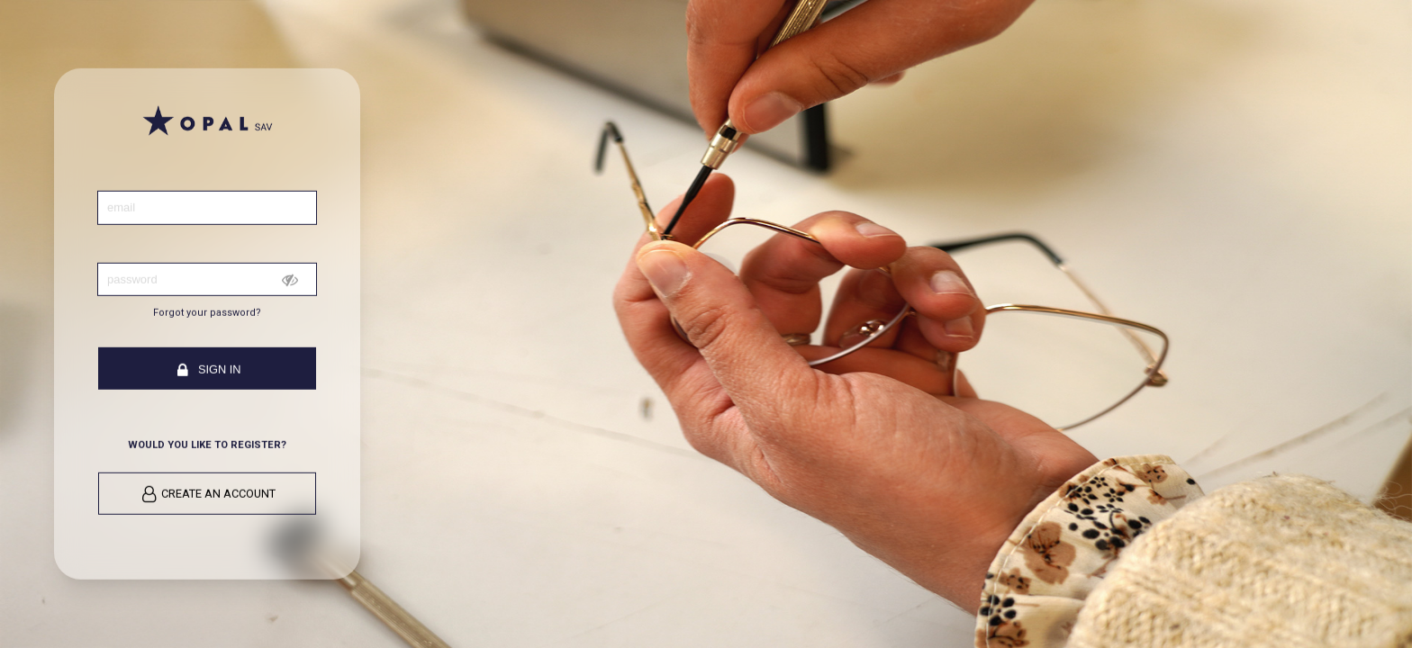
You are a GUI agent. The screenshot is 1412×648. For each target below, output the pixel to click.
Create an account (208, 494)
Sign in (207, 371)
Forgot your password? (207, 313)
